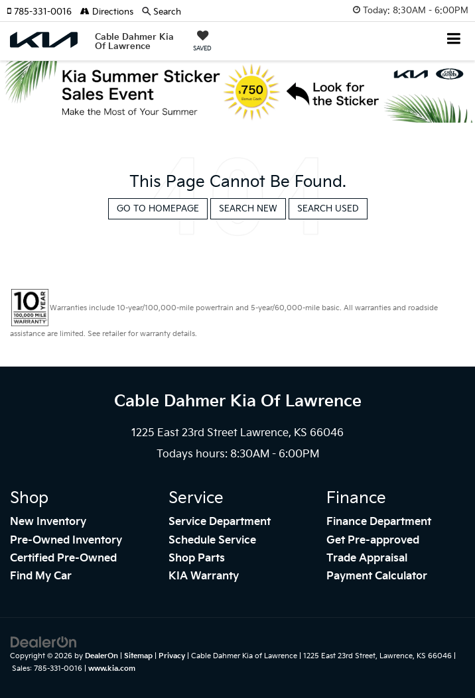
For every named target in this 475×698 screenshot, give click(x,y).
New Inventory (48, 522)
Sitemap (138, 656)
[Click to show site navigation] (454, 40)
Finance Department (378, 522)
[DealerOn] (44, 642)
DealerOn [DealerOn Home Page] (101, 656)
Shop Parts (197, 558)
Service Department (220, 522)
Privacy (172, 656)
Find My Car (41, 576)
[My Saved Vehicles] (202, 42)
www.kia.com (111, 668)
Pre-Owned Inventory (66, 540)
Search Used (328, 209)
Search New (248, 209)
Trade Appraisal (366, 558)
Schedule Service (212, 540)
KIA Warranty (204, 576)
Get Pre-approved (372, 540)
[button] (43, 12)
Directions (106, 12)
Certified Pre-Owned (63, 558)
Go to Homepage (158, 209)
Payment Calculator (376, 576)
